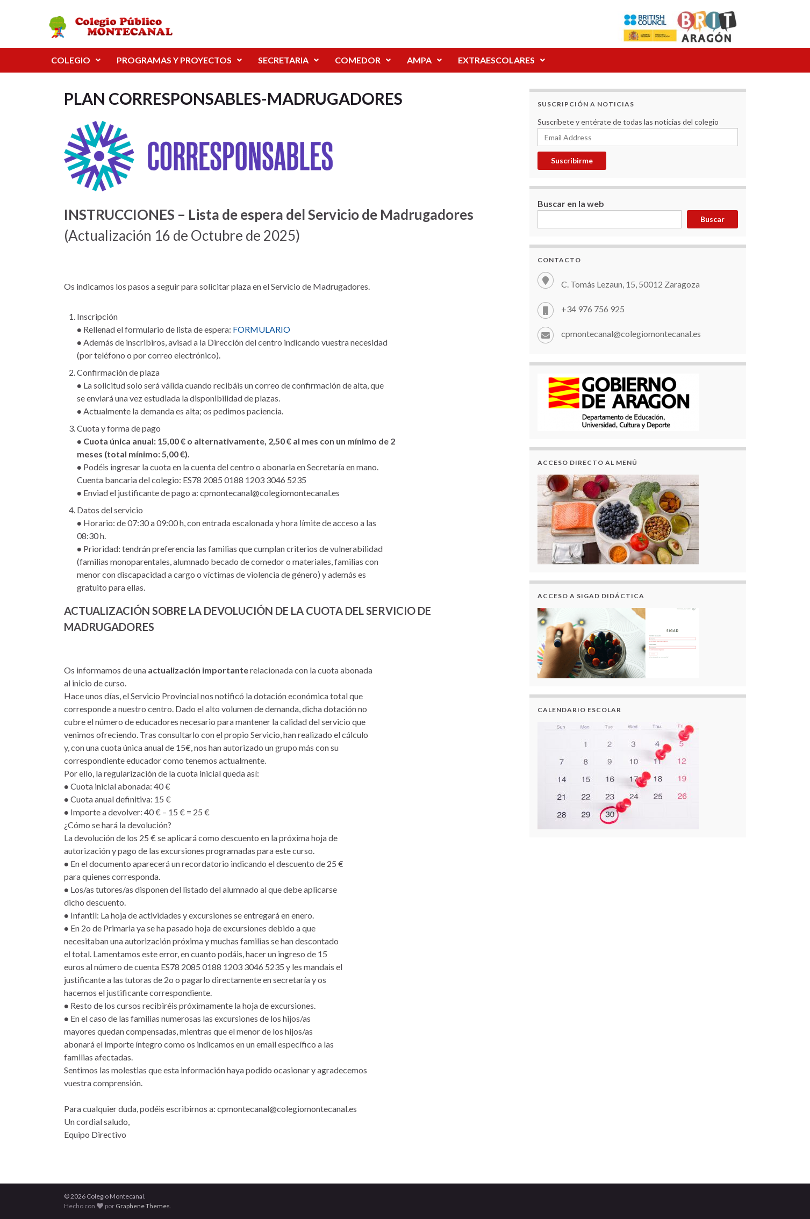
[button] (76, 60)
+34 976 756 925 (593, 309)
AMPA (424, 60)
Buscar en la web (570, 203)
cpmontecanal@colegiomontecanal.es (631, 333)
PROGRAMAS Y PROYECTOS (179, 60)
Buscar (712, 219)
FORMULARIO (261, 329)
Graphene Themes (143, 1206)
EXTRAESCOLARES (501, 60)
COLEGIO (76, 60)
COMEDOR (363, 60)
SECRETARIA (288, 60)
